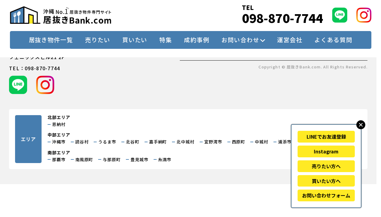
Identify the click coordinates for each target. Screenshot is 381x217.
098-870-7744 (282, 18)
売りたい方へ (326, 166)
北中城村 (185, 142)
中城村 (261, 142)
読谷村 (82, 142)
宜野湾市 (213, 142)
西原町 (238, 142)
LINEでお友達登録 (326, 136)
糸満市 (165, 159)
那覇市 (59, 159)
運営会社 (289, 39)
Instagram (326, 151)
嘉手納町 (158, 142)
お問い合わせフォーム (326, 195)
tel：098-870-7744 (34, 68)
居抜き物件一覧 (51, 39)
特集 (165, 39)
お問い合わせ (240, 39)
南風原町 (84, 159)
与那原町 (112, 159)
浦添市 (285, 142)
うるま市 (107, 142)
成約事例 (196, 39)
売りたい (97, 39)
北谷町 (132, 142)
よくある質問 (333, 39)
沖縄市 (59, 142)
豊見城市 (139, 159)
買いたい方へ (326, 180)
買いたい (135, 39)
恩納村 (59, 124)
